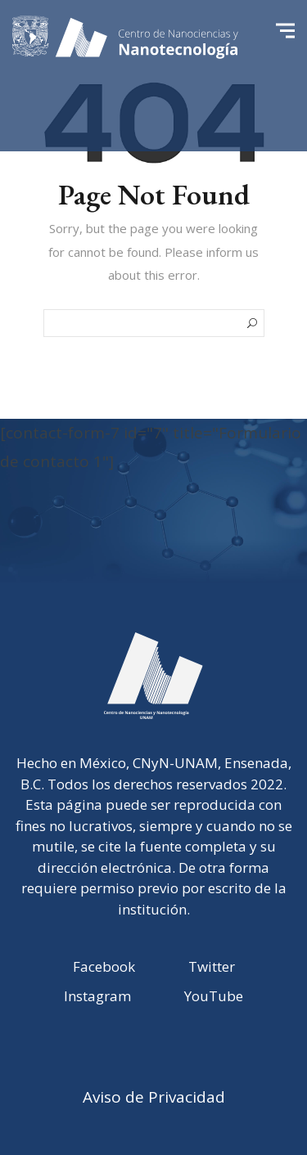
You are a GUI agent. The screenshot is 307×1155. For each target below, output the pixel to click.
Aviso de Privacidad (154, 1097)
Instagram (97, 995)
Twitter (211, 966)
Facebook (104, 966)
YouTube (213, 995)
